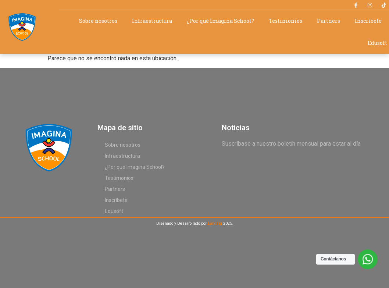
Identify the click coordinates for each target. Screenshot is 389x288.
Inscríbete (368, 20)
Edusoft (377, 42)
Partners (328, 20)
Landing (215, 223)
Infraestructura (152, 20)
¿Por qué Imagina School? (220, 20)
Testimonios (285, 20)
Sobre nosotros (98, 20)
